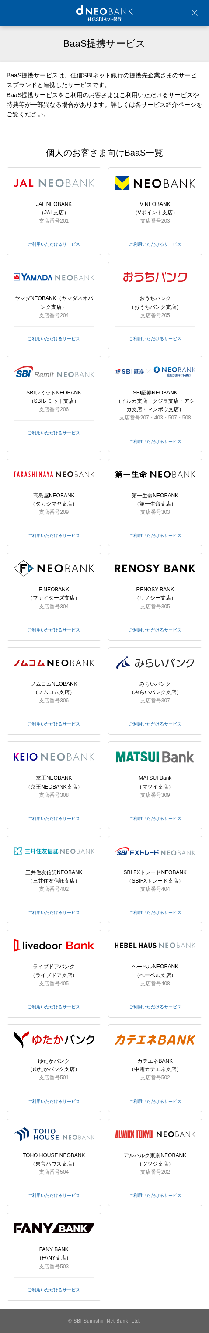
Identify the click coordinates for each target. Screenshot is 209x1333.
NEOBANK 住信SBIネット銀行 (104, 13)
